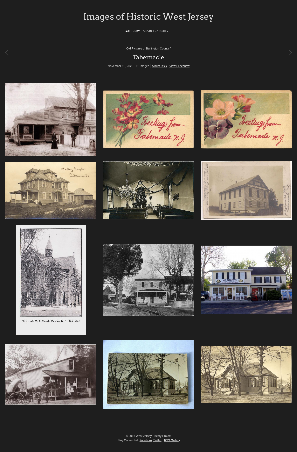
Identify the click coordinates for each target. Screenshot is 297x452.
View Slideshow (179, 66)
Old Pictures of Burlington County (147, 48)
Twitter (157, 440)
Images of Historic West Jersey (148, 16)
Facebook (146, 440)
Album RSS (159, 66)
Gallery (132, 31)
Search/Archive (156, 31)
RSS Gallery (172, 440)
